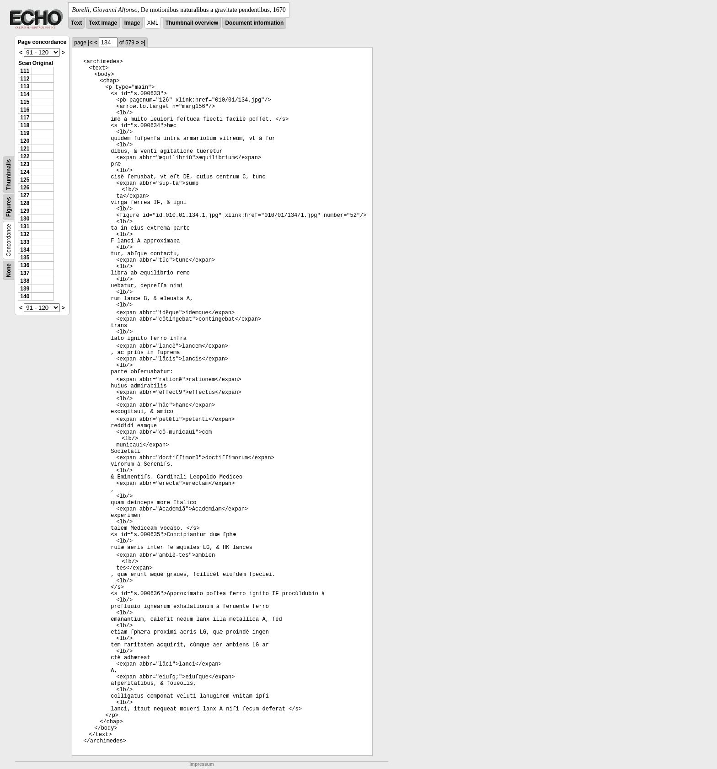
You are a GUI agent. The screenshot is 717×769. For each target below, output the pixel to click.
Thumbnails (8, 174)
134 (24, 250)
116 (24, 110)
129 (24, 211)
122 (24, 156)
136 (24, 265)
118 (24, 125)
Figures (8, 207)
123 (24, 164)
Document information (254, 23)
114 (24, 94)
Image (132, 23)
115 (24, 102)
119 (24, 133)
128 (24, 203)
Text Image (103, 23)
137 (24, 273)
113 (24, 86)
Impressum (201, 764)
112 (24, 78)
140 (24, 296)
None (8, 270)
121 (24, 148)
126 (24, 187)
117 (24, 117)
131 (24, 226)
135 (24, 257)
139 (24, 288)
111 (24, 71)
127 (24, 195)
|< (90, 42)
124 (24, 172)
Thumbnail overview (192, 23)
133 (24, 242)
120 (24, 141)
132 (24, 234)
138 (24, 281)
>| (143, 42)
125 (24, 180)
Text (76, 23)
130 (24, 218)
